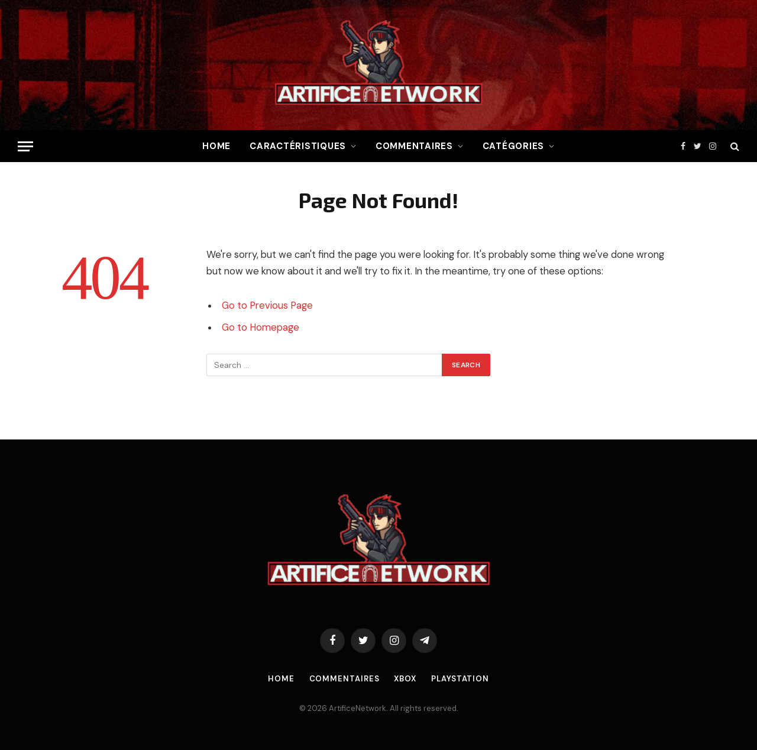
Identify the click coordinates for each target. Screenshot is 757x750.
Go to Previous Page (267, 305)
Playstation (460, 679)
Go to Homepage (260, 327)
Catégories (514, 146)
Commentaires (414, 146)
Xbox (405, 679)
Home (216, 146)
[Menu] (25, 146)
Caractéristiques (298, 146)
